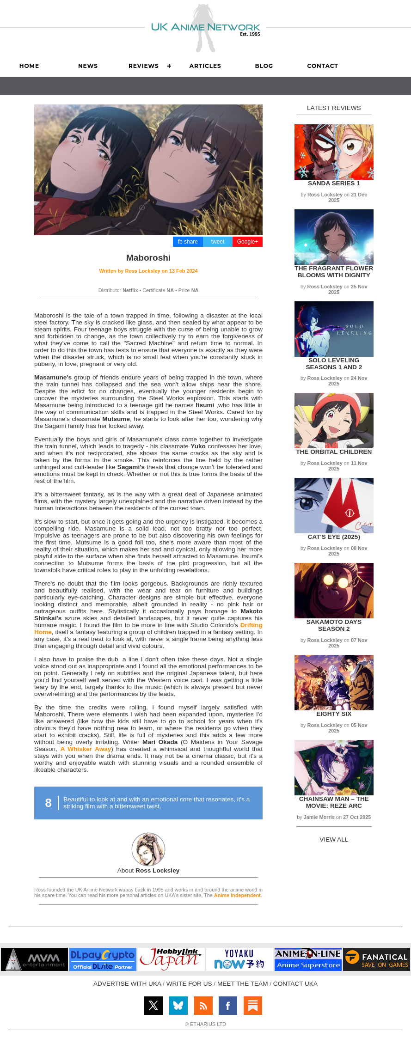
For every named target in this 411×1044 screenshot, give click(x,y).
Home (29, 65)
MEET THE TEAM (242, 983)
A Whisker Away (85, 748)
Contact (322, 65)
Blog (264, 65)
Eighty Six (333, 713)
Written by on (148, 271)
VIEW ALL (333, 839)
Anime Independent (237, 895)
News (88, 65)
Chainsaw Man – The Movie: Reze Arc (334, 802)
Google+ (247, 241)
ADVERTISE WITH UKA (127, 983)
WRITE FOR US (189, 983)
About (148, 870)
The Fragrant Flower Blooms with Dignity (333, 272)
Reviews (144, 65)
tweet (218, 241)
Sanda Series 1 (334, 183)
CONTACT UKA (295, 983)
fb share (188, 241)
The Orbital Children (334, 451)
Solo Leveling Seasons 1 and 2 (334, 364)
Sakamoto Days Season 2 (334, 625)
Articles (205, 65)
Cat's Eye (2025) (334, 536)
